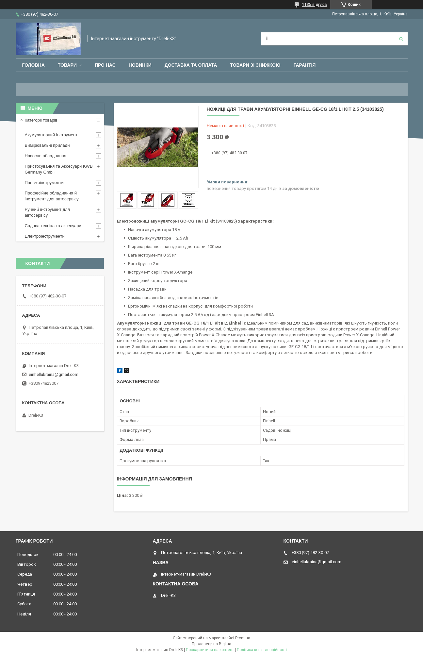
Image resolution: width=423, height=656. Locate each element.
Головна (33, 65)
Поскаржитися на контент (210, 650)
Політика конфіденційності (262, 650)
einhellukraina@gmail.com (53, 374)
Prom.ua (242, 638)
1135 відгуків (314, 4)
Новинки (140, 65)
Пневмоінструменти (44, 182)
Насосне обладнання (45, 155)
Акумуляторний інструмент (51, 134)
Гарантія (304, 65)
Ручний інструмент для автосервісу (47, 212)
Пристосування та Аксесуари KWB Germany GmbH (59, 169)
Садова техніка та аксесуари (53, 225)
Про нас (105, 65)
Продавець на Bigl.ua (211, 644)
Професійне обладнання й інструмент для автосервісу (52, 196)
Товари (67, 65)
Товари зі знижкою (255, 65)
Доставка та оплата (191, 65)
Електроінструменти (45, 236)
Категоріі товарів (41, 120)
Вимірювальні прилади (47, 145)
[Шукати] (401, 38)
